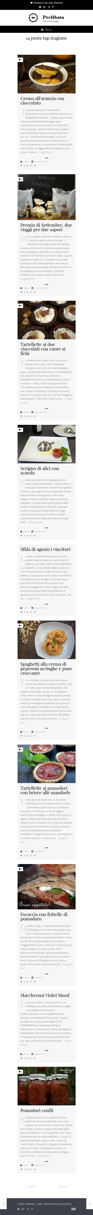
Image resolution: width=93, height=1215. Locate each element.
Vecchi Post (30, 1186)
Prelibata (25, 161)
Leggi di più (45, 152)
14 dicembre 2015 (40, 161)
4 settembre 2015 (40, 531)
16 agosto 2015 (39, 1054)
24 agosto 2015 (39, 977)
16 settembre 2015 (40, 412)
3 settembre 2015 (40, 608)
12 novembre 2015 (40, 288)
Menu (46, 30)
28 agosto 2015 (39, 851)
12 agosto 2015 (39, 1165)
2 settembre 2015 (40, 732)
